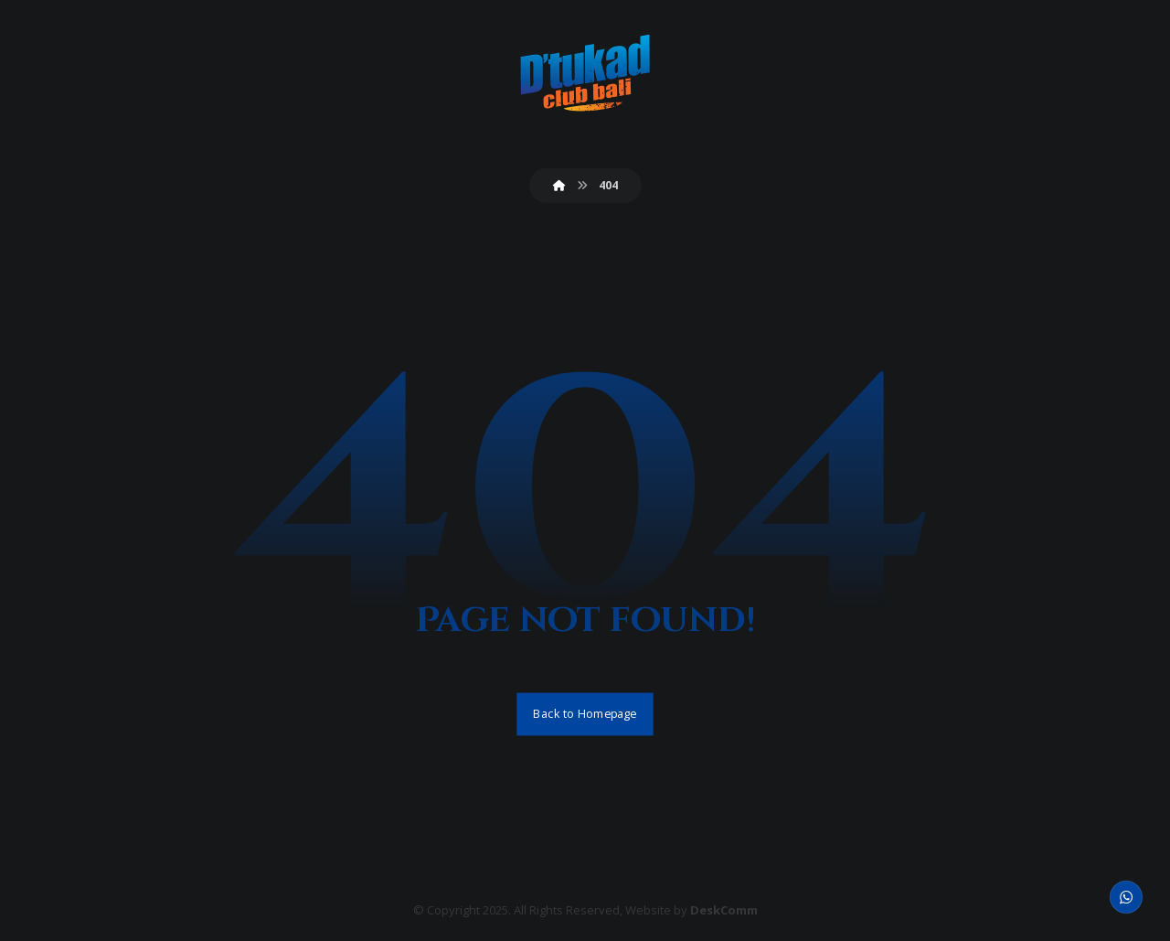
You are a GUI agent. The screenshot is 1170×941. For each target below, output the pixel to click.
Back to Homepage (584, 714)
